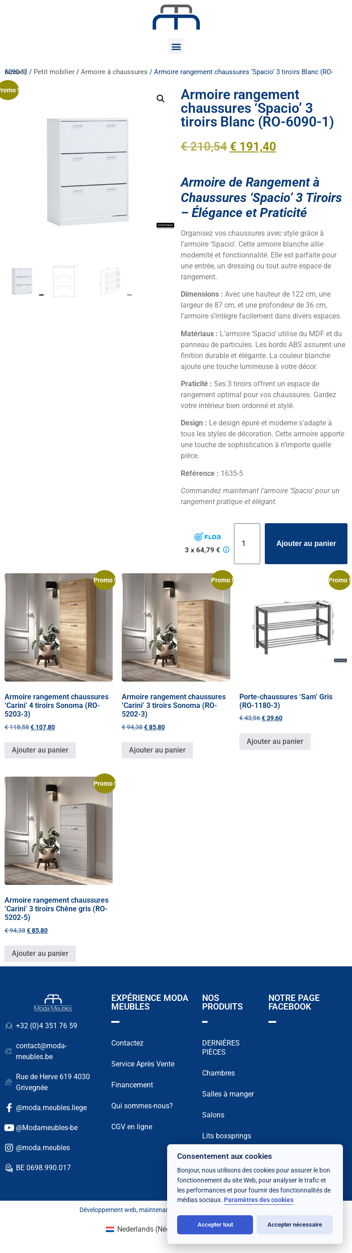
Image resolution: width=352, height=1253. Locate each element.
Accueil (16, 72)
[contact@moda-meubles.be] (9, 1051)
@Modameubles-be (47, 1127)
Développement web (107, 1209)
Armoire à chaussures (114, 72)
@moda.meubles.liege (51, 1107)
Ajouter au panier (306, 543)
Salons (213, 1115)
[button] (176, 46)
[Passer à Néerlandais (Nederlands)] (152, 1229)
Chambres (218, 1073)
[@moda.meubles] (9, 1147)
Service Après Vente (142, 1064)
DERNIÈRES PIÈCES (221, 1047)
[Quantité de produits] (247, 543)
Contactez (127, 1043)
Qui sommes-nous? (142, 1105)
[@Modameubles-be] (9, 1127)
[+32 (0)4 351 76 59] (9, 1026)
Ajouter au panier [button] (40, 750)
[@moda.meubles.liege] (9, 1107)
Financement (132, 1085)
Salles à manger (228, 1094)
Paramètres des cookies (258, 1200)
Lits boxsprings (226, 1136)
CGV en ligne (131, 1126)
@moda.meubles (43, 1147)
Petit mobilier (54, 72)
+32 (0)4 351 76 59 (46, 1025)
